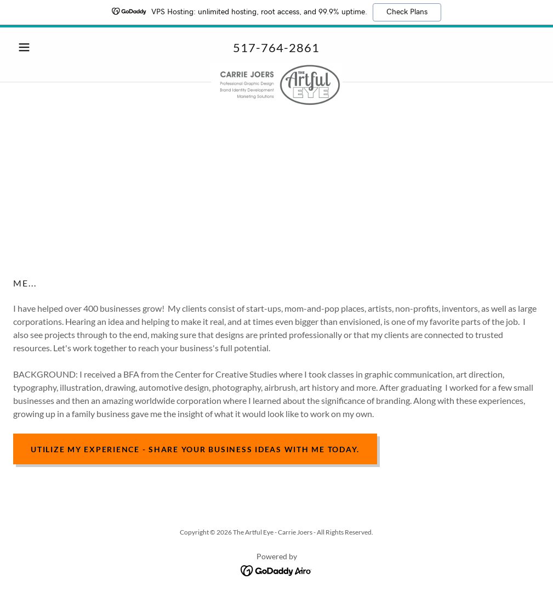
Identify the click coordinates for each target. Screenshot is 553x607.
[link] (276, 67)
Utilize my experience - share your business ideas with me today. (195, 449)
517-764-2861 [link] (276, 47)
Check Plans (406, 12)
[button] (52, 47)
